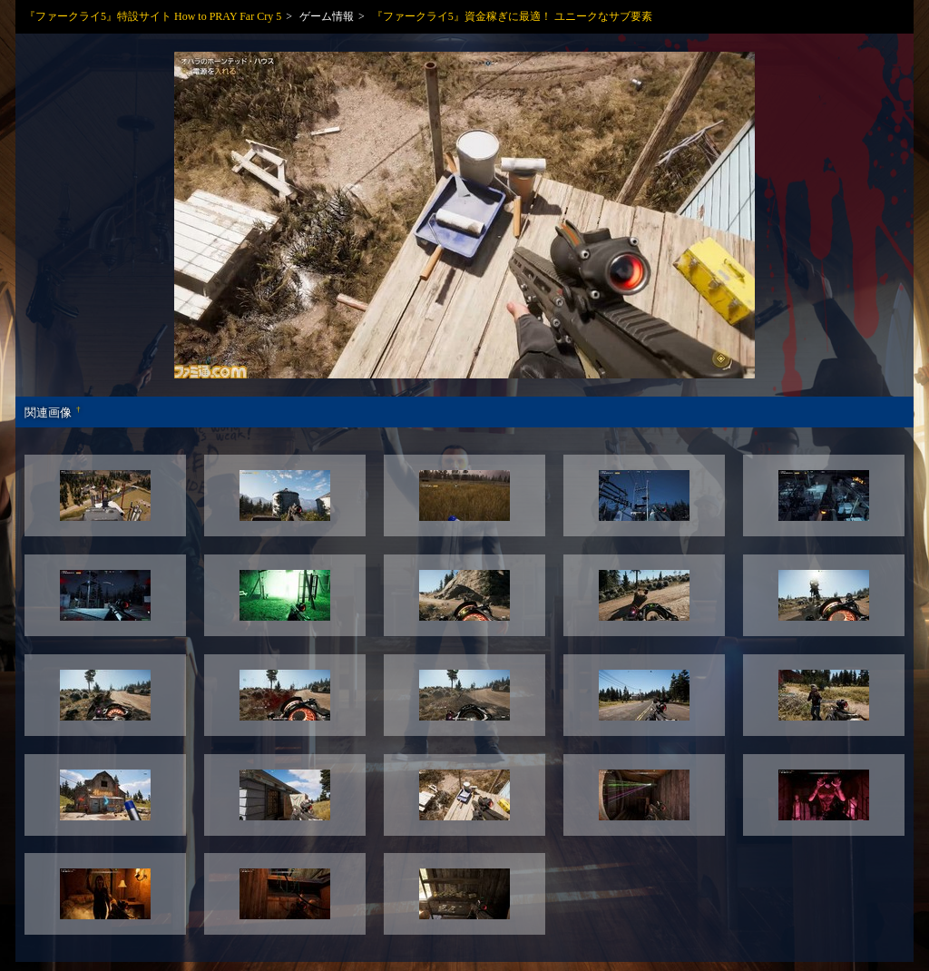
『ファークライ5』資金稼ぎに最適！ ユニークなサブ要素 (512, 16)
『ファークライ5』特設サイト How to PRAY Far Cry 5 (152, 16)
